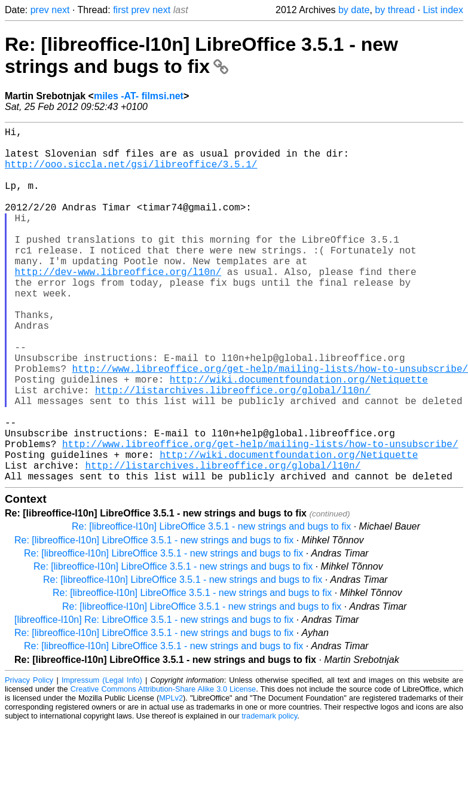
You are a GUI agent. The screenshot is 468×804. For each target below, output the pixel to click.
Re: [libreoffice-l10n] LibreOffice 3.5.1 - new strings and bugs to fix (201, 55)
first (121, 10)
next (60, 10)
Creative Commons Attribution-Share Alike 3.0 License (163, 767)
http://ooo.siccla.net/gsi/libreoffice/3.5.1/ (131, 173)
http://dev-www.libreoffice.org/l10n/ (118, 304)
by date (353, 10)
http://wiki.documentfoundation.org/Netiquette (299, 436)
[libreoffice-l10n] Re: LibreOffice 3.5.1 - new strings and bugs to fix (153, 698)
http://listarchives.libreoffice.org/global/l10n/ (233, 449)
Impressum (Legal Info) (102, 758)
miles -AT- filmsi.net (138, 96)
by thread (395, 10)
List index (443, 10)
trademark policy (269, 794)
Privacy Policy (29, 758)
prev (39, 10)
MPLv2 (171, 776)
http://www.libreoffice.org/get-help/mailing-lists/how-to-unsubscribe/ (260, 515)
